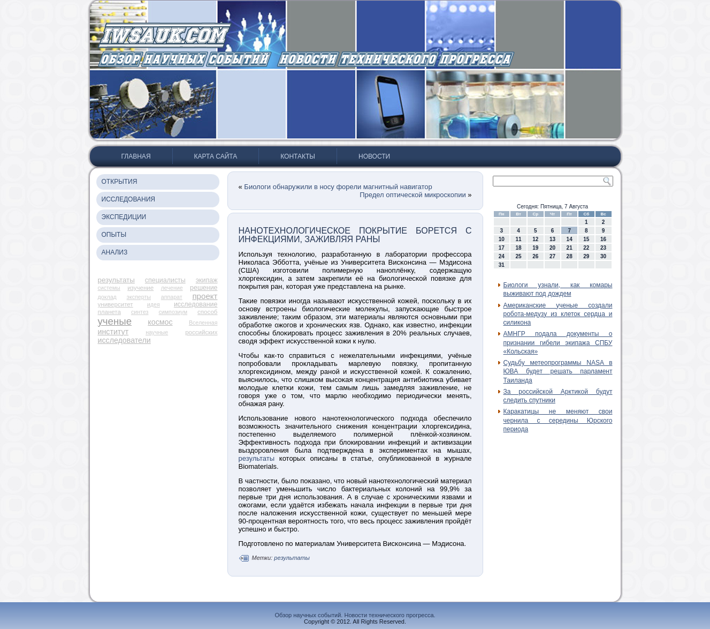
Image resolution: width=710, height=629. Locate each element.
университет (115, 304)
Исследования (128, 199)
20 (552, 248)
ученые (115, 321)
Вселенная (203, 322)
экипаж (207, 280)
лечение (172, 287)
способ (207, 312)
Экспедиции (124, 217)
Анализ (115, 252)
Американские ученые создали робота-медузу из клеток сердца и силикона (558, 314)
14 (569, 239)
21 (569, 248)
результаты (116, 280)
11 (518, 239)
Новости (374, 156)
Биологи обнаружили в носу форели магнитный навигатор (338, 187)
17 (502, 248)
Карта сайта (216, 156)
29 (586, 256)
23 (603, 248)
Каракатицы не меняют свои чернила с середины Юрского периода (558, 420)
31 (502, 265)
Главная (136, 156)
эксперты (139, 297)
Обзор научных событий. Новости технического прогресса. (354, 615)
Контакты (297, 156)
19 (535, 248)
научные (157, 332)
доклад (107, 297)
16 (603, 239)
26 (535, 256)
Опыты (114, 234)
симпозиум (173, 312)
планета (109, 312)
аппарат (171, 297)
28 (569, 256)
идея (153, 304)
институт (113, 331)
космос (160, 322)
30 (603, 256)
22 (586, 248)
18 (518, 248)
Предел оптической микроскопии (413, 195)
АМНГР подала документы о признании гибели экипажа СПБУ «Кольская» (558, 342)
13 (552, 239)
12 (535, 239)
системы (109, 287)
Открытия (120, 181)
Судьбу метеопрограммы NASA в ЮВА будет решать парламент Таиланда (558, 371)
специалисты (165, 280)
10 (502, 239)
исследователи (124, 340)
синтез (140, 312)
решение (203, 287)
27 (552, 256)
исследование (196, 304)
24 (502, 256)
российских (201, 332)
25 (518, 256)
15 (586, 239)
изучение (140, 287)
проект (204, 296)
